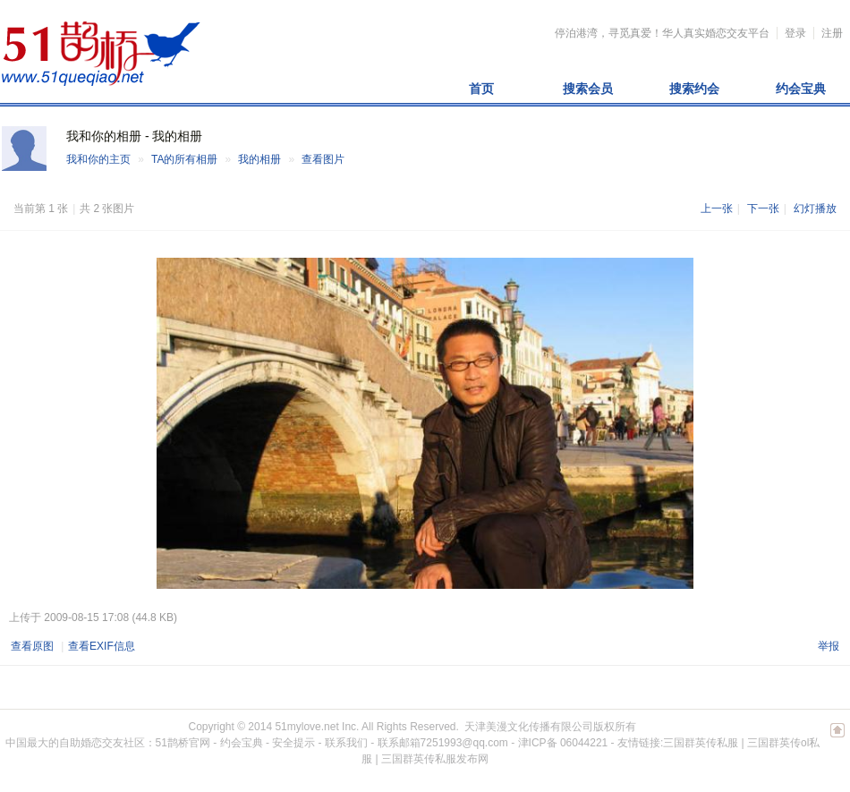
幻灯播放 (815, 208)
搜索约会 (694, 88)
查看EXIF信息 (101, 646)
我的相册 (259, 159)
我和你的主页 (98, 159)
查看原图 (32, 646)
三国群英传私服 (700, 743)
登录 (795, 33)
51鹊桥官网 (183, 743)
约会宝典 (801, 88)
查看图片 (323, 159)
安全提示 (293, 743)
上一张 (717, 208)
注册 (832, 33)
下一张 (763, 208)
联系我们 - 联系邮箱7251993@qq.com (416, 743)
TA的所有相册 (184, 159)
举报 (828, 646)
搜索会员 (588, 88)
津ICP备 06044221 (563, 743)
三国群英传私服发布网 (435, 759)
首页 (481, 88)
